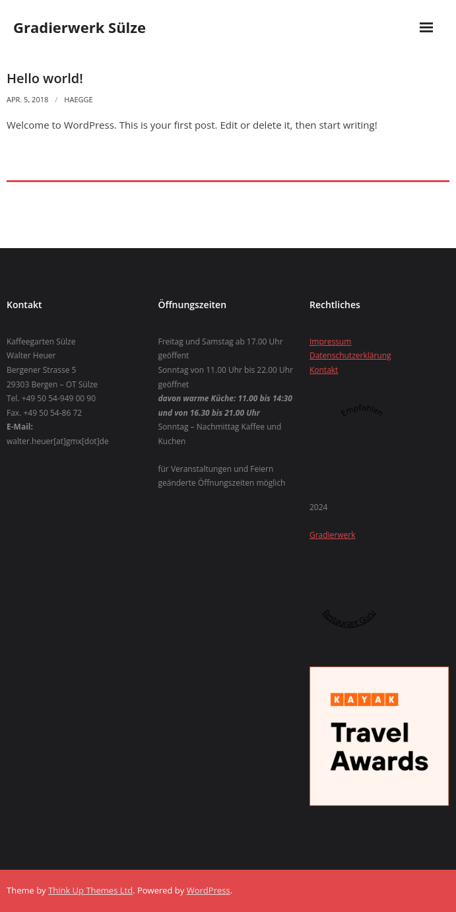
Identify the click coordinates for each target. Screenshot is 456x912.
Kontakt (323, 369)
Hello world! (45, 78)
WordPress (208, 890)
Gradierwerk (332, 534)
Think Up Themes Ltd (90, 890)
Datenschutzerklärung (350, 355)
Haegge (78, 99)
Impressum (330, 341)
